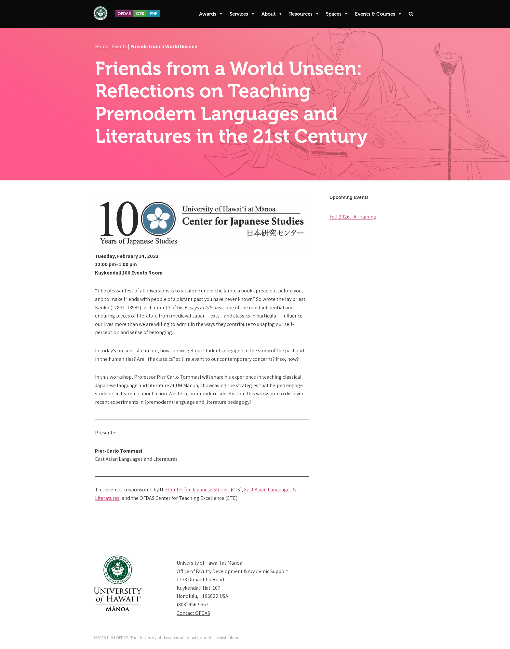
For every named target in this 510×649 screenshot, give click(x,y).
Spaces (337, 14)
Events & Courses (378, 14)
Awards (211, 14)
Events (119, 46)
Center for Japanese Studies (199, 489)
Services (242, 14)
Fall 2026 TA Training (352, 216)
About (272, 14)
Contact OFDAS (193, 613)
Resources (304, 14)
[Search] (411, 13)
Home (101, 46)
